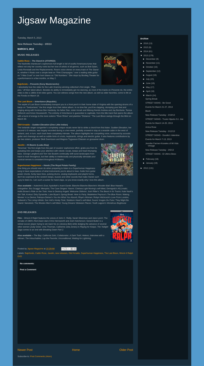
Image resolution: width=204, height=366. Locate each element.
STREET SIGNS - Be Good (158, 103)
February (150, 159)
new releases (61, 253)
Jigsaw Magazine (54, 20)
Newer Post (25, 349)
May (148, 87)
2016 (146, 43)
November (151, 63)
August (149, 75)
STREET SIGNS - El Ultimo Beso (160, 154)
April (148, 91)
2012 (146, 168)
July (148, 79)
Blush (148, 111)
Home (76, 349)
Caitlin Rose (23, 61)
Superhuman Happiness (29, 165)
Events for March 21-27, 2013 (159, 107)
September (151, 71)
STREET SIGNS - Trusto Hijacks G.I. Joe (164, 119)
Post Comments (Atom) (41, 356)
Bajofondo (23, 84)
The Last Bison (25, 101)
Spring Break (151, 99)
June (148, 83)
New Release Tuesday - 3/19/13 (160, 115)
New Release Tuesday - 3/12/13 (160, 131)
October (150, 67)
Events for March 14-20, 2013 (159, 123)
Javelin (21, 145)
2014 (146, 51)
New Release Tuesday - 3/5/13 (159, 150)
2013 (146, 55)
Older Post (126, 349)
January (150, 163)
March (149, 95)
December (151, 59)
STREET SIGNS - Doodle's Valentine (162, 135)
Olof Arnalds (74, 253)
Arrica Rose (150, 127)
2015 (146, 47)
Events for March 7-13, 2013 (158, 139)
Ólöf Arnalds (24, 124)
